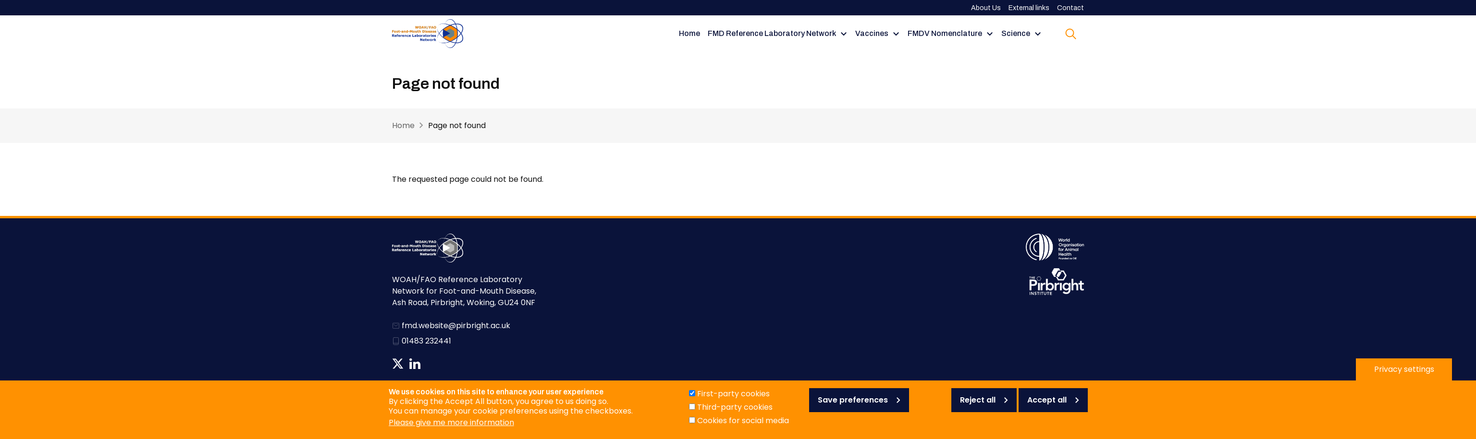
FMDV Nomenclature (945, 33)
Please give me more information (451, 428)
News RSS (431, 363)
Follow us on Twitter (398, 363)
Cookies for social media (743, 426)
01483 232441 (426, 340)
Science (1015, 33)
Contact (1070, 8)
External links (1029, 8)
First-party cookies (733, 399)
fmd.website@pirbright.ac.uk (456, 325)
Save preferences (853, 405)
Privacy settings (1404, 374)
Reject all (978, 405)
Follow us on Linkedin (414, 363)
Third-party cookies (735, 412)
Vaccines (871, 33)
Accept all (1047, 405)
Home (689, 33)
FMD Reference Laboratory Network (772, 33)
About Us (986, 8)
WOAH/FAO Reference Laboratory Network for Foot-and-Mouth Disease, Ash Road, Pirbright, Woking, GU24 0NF (464, 291)
